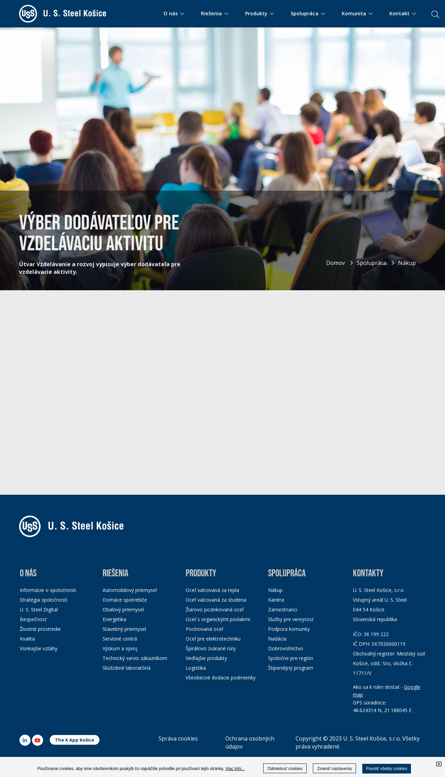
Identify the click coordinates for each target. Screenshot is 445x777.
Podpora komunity (289, 629)
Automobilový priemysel (130, 590)
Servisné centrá (120, 638)
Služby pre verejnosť (291, 619)
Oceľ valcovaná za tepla (212, 590)
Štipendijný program (290, 668)
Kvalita (27, 638)
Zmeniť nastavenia (334, 768)
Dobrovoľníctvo (285, 648)
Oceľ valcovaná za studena (216, 599)
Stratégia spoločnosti (43, 599)
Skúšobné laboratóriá (127, 668)
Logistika (196, 668)
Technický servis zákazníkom (135, 658)
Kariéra (276, 599)
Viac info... (235, 768)
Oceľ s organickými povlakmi (218, 619)
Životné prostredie (40, 629)
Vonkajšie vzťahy (38, 648)
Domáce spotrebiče (125, 599)
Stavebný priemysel (124, 629)
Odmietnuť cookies (284, 768)
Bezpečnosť (33, 619)
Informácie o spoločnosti (48, 590)
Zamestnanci (282, 609)
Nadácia (277, 638)
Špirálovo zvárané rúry (211, 648)
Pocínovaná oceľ (204, 629)
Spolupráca (371, 263)
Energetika (114, 619)
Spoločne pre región (290, 658)
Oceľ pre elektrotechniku (213, 638)
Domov (335, 263)
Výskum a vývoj (120, 648)
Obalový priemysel (123, 609)
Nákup (407, 263)
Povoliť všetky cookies (386, 768)
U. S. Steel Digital (39, 609)
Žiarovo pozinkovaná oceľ (215, 609)
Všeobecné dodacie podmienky (221, 677)
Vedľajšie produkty (206, 658)
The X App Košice (74, 740)
